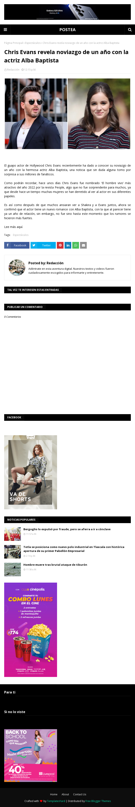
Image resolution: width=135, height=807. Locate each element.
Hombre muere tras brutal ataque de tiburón (55, 565)
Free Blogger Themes (98, 801)
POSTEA (67, 29)
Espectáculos (33, 43)
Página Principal (13, 43)
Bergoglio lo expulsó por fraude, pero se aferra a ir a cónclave (67, 529)
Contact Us (79, 794)
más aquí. (16, 227)
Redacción (13, 69)
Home (53, 794)
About (65, 794)
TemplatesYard (56, 801)
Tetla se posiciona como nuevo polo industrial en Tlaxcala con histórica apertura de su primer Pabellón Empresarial (73, 549)
